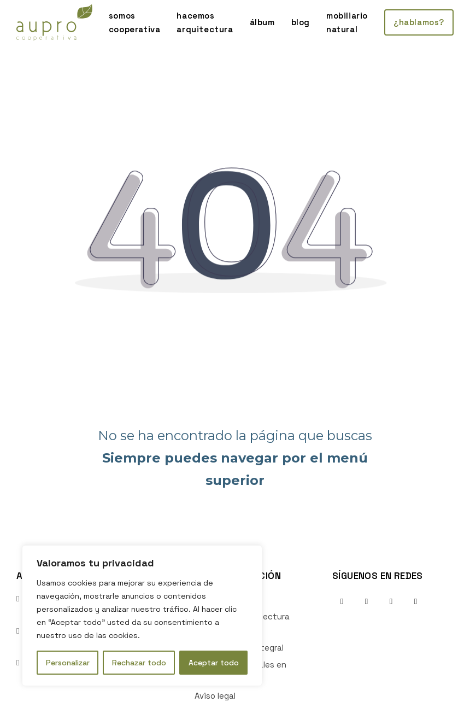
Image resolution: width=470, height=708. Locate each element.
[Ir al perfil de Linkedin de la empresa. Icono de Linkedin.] (391, 601)
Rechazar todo (139, 663)
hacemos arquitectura (205, 22)
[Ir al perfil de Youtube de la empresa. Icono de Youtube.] (415, 601)
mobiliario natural (347, 22)
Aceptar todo (214, 663)
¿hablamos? (418, 22)
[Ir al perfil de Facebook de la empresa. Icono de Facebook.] (341, 601)
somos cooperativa (135, 22)
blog (300, 22)
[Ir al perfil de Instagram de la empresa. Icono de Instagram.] (366, 601)
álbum (262, 22)
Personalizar (68, 663)
